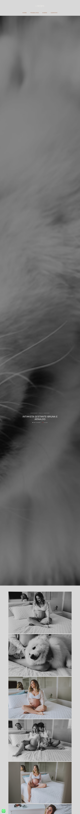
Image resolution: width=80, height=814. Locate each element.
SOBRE (44, 12)
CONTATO (54, 12)
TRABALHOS (34, 12)
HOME (25, 12)
